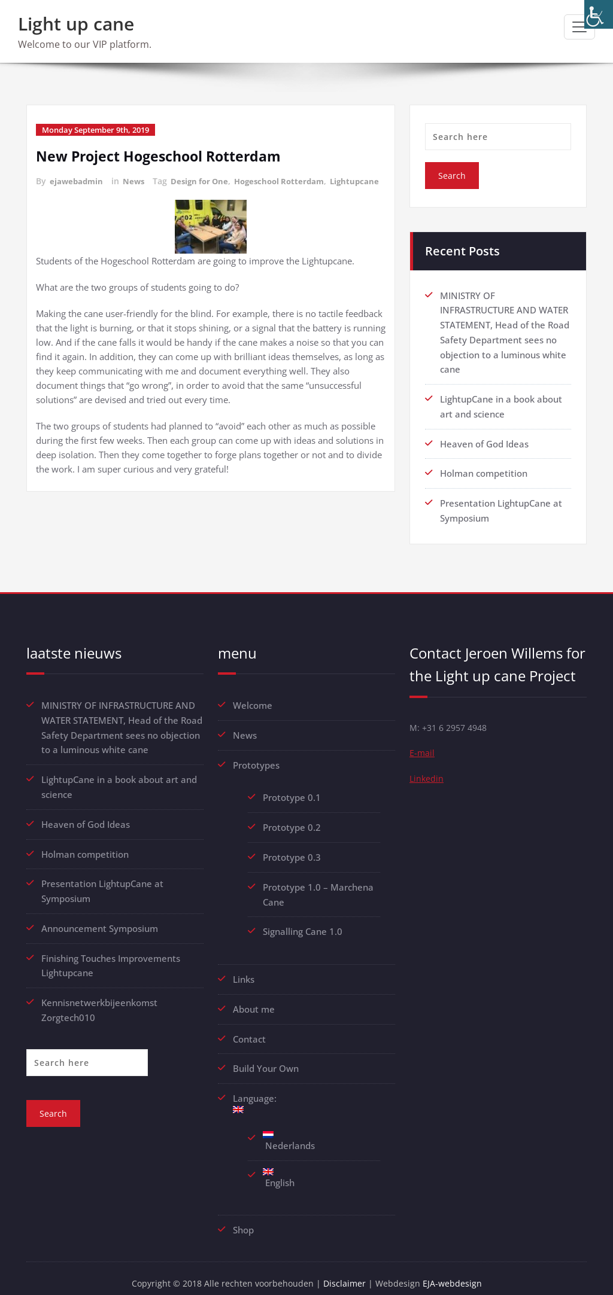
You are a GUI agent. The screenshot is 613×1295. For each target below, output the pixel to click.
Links (243, 970)
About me (254, 999)
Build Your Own (266, 1058)
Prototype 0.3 (293, 849)
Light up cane (76, 23)
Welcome (252, 700)
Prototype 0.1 (292, 791)
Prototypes (256, 758)
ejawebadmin (77, 181)
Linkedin (427, 775)
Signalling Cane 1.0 (302, 922)
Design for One (204, 181)
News (136, 181)
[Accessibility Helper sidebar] (598, 14)
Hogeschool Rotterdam (289, 181)
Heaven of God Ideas (484, 440)
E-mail (422, 749)
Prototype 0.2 (292, 820)
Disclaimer (347, 1271)
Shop (243, 1217)
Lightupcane (62, 193)
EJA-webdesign (456, 1271)
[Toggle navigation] (579, 26)
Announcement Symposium (99, 918)
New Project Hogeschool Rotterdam (163, 156)
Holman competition (483, 470)
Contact (249, 1028)
